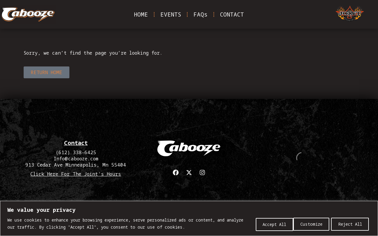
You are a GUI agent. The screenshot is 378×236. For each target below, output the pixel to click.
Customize (264, 224)
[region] (189, 218)
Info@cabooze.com (75, 158)
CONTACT (232, 14)
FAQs (200, 14)
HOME (141, 14)
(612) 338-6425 (76, 152)
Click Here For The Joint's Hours (75, 174)
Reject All (307, 224)
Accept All (350, 224)
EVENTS (170, 14)
